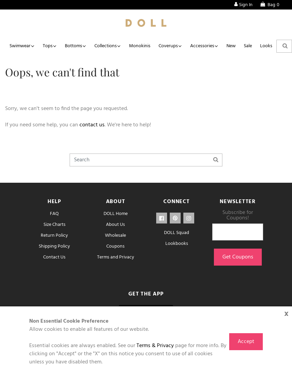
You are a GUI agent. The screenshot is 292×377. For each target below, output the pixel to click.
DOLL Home (116, 214)
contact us (92, 125)
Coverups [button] (168, 46)
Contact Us (54, 257)
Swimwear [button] (20, 46)
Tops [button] (48, 46)
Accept (246, 341)
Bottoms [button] (73, 46)
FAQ (54, 214)
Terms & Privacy (155, 345)
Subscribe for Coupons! (237, 215)
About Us (115, 225)
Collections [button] (105, 46)
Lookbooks (176, 244)
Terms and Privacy (115, 257)
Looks (266, 46)
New (231, 46)
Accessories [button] (202, 46)
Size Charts (54, 225)
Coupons (115, 246)
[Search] (146, 160)
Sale (248, 46)
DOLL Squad (176, 233)
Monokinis (139, 46)
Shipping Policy (54, 246)
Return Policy (54, 235)
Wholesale (115, 235)
